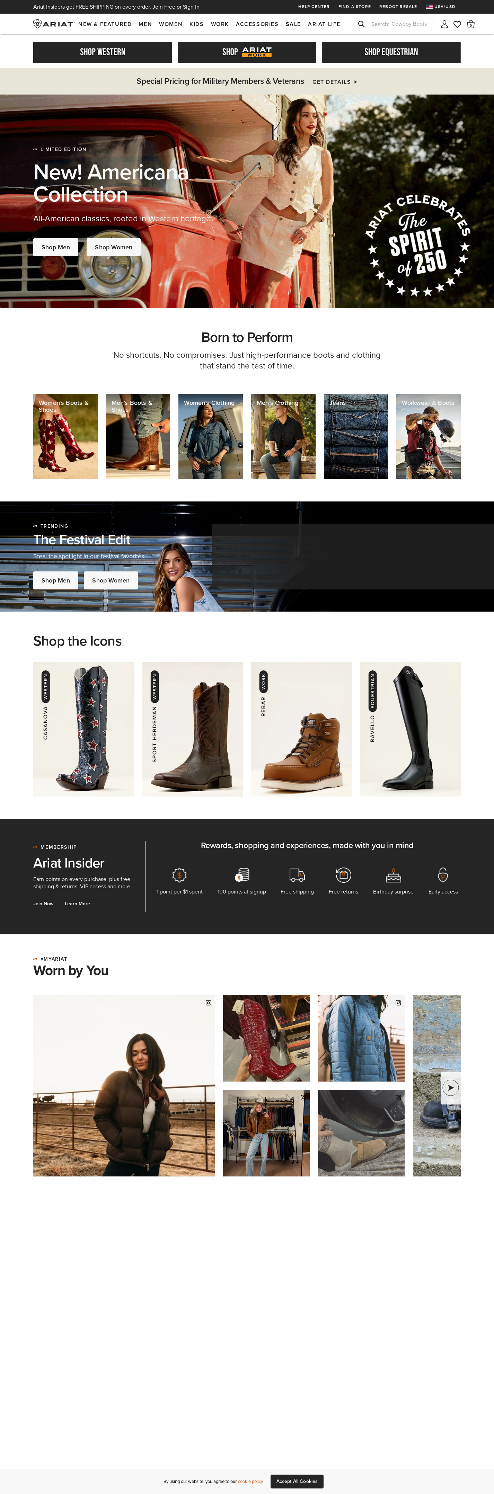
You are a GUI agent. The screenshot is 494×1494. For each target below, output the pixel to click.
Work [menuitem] (220, 24)
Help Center (314, 6)
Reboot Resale (398, 6)
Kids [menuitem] (196, 24)
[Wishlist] (457, 23)
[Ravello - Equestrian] (410, 727)
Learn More (77, 901)
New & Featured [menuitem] (105, 24)
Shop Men (56, 244)
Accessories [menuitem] (257, 24)
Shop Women (113, 244)
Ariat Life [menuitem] (324, 24)
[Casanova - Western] (83, 727)
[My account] (444, 23)
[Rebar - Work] (301, 727)
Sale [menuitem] (293, 24)
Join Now (43, 901)
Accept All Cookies (297, 1481)
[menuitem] (443, 7)
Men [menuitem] (145, 24)
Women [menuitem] (171, 24)
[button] (471, 24)
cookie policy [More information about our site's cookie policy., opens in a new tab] (250, 1481)
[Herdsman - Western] (192, 727)
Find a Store (354, 6)
